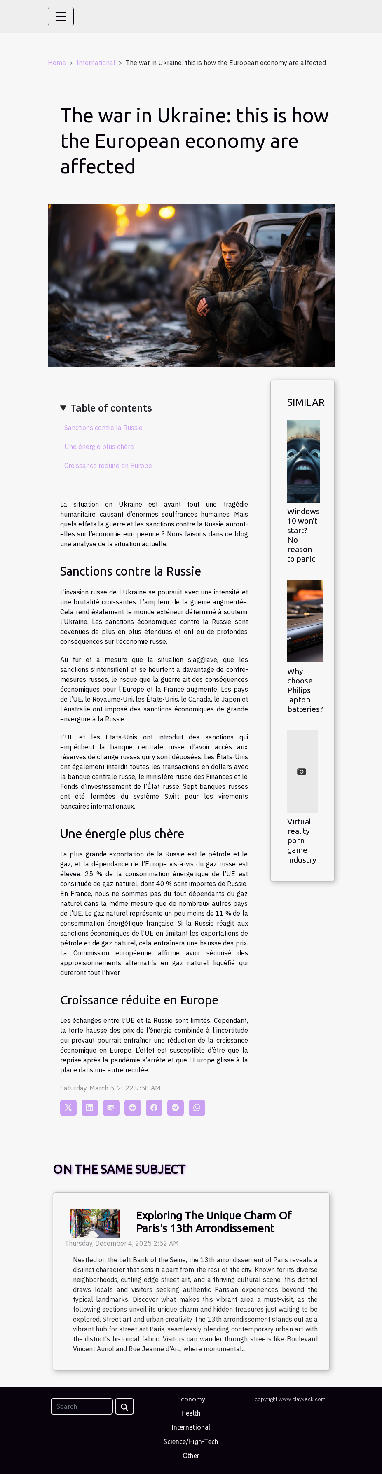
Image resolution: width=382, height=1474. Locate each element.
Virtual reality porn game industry (301, 840)
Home (57, 62)
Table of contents (111, 407)
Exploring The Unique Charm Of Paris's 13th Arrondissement (213, 1222)
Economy (191, 1399)
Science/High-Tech (191, 1441)
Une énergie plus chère (99, 446)
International (95, 62)
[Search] (82, 1406)
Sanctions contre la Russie (103, 427)
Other (191, 1455)
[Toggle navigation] (61, 16)
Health (191, 1413)
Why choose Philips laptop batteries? (305, 690)
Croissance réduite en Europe (108, 465)
